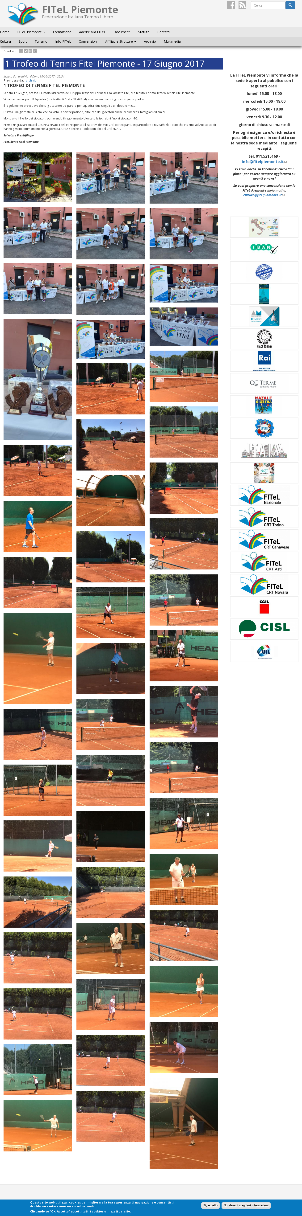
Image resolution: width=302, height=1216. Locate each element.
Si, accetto (210, 1205)
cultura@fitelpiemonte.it (264, 195)
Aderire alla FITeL (92, 32)
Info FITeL (63, 41)
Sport (23, 41)
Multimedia (172, 41)
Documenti (121, 32)
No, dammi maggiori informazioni (246, 1205)
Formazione (62, 32)
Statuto (144, 32)
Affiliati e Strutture (120, 41)
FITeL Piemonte (31, 32)
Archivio (150, 41)
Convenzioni (88, 41)
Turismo (41, 41)
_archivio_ (31, 80)
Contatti (163, 32)
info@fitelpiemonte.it (264, 161)
